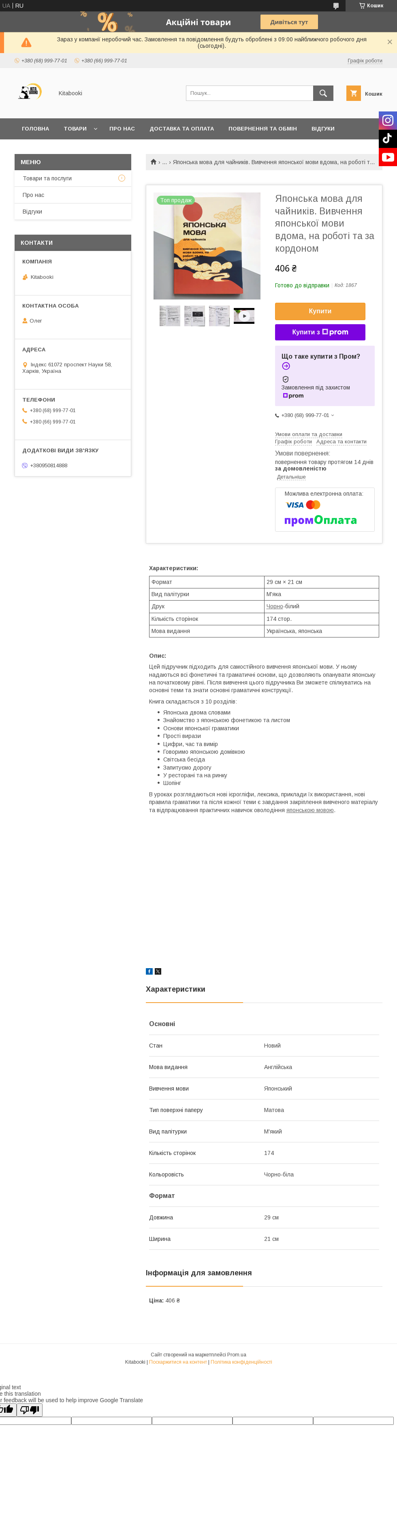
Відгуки (323, 129)
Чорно (275, 606)
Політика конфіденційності (241, 1362)
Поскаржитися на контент (178, 1362)
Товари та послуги (47, 178)
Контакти (37, 150)
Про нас (122, 129)
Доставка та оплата (181, 129)
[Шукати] (323, 93)
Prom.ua (236, 1355)
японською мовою (310, 810)
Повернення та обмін (262, 129)
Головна (35, 129)
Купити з (320, 332)
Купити (320, 311)
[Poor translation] (30, 1410)
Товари (75, 129)
